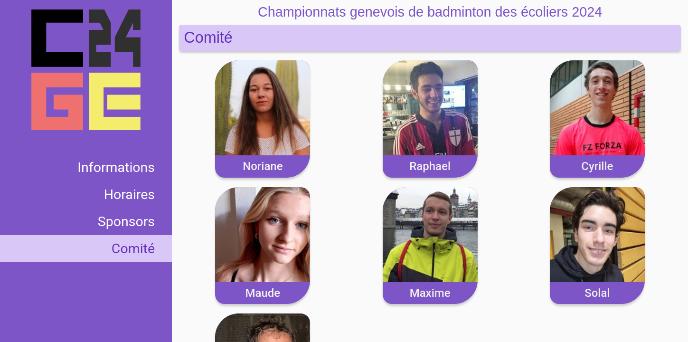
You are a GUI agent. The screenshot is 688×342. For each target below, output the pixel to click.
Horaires (129, 194)
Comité (133, 248)
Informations (116, 167)
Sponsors (126, 221)
